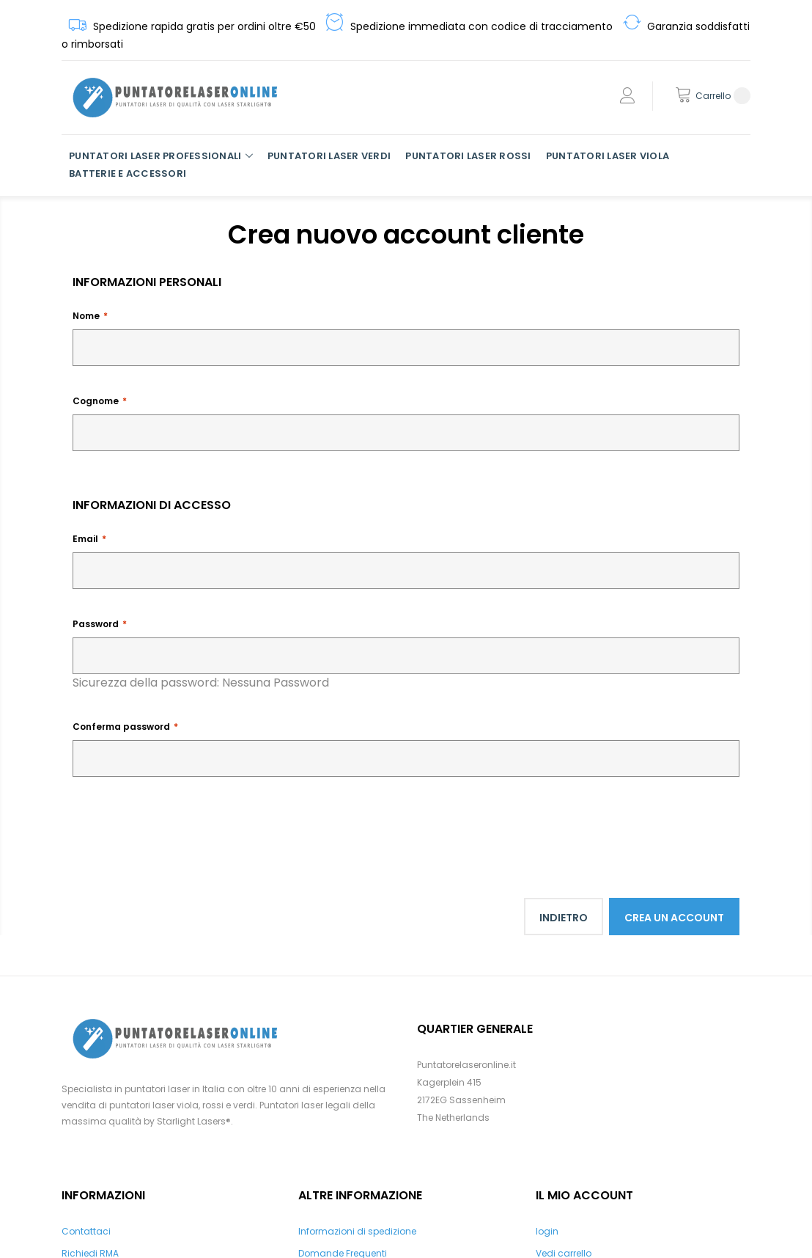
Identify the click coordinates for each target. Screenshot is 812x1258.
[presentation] (184, 827)
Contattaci (86, 1231)
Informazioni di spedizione (357, 1231)
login (547, 1231)
